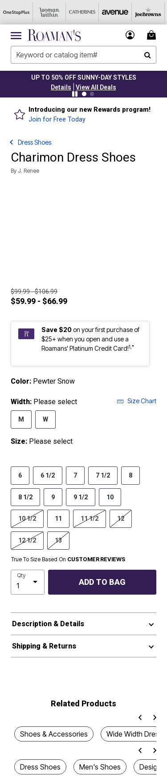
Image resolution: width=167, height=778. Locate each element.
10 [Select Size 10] (110, 497)
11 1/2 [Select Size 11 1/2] (89, 518)
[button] (61, 87)
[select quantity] (28, 582)
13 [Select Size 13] (58, 540)
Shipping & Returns (44, 646)
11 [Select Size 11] (58, 518)
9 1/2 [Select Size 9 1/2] (80, 497)
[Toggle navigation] (16, 35)
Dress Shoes (34, 142)
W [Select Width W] (45, 419)
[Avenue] (115, 12)
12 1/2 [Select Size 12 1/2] (27, 540)
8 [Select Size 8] (130, 475)
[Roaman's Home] (54, 35)
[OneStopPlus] (16, 12)
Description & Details (48, 624)
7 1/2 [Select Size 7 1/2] (103, 475)
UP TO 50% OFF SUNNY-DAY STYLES (83, 77)
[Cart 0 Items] (153, 35)
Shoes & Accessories (54, 733)
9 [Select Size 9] (53, 497)
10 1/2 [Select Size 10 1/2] (27, 518)
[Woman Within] (49, 12)
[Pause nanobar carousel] (74, 93)
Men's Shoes (100, 766)
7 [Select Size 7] (75, 475)
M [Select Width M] (21, 419)
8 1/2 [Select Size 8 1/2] (25, 497)
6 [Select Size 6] (20, 475)
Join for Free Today (57, 119)
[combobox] (83, 55)
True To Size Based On (68, 559)
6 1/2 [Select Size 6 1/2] (48, 475)
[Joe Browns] (148, 12)
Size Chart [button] (136, 401)
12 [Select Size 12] (120, 518)
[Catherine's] (82, 12)
